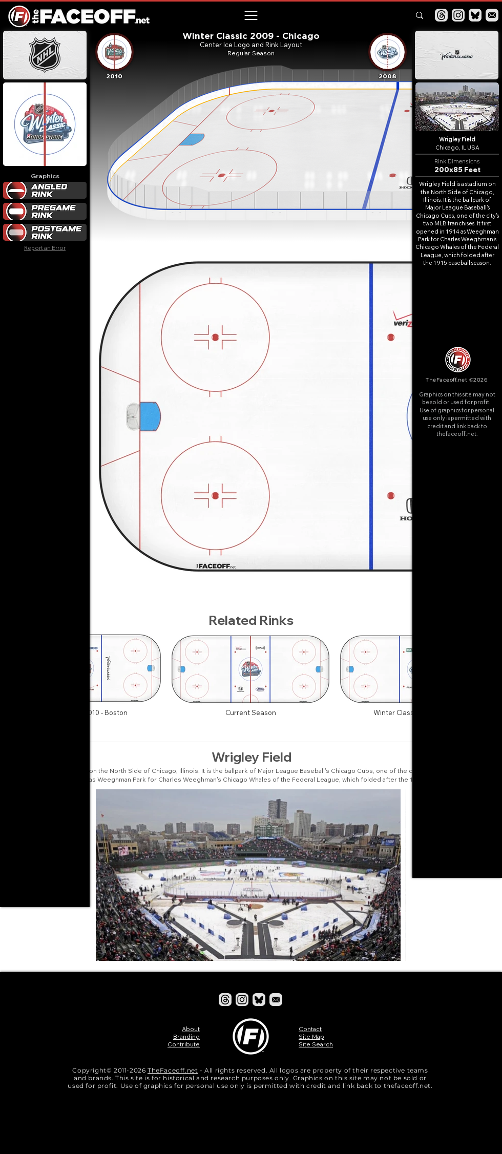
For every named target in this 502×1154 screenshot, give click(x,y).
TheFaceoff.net (173, 1070)
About (191, 1029)
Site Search (316, 1044)
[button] (250, 15)
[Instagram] (458, 15)
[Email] (492, 15)
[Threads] (441, 15)
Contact (310, 1029)
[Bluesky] (475, 15)
